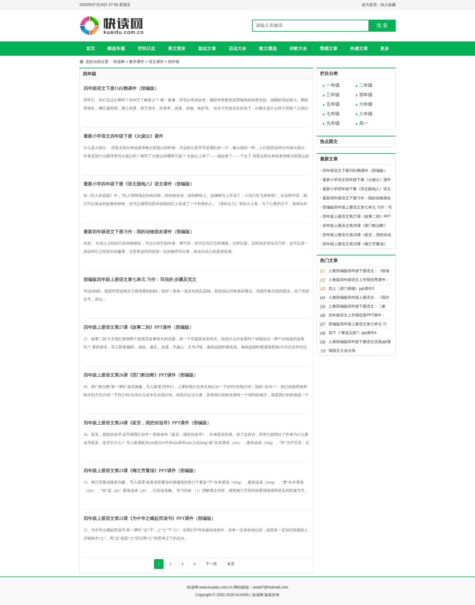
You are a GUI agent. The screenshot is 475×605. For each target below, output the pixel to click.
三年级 (333, 94)
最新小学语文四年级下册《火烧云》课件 (123, 136)
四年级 (173, 61)
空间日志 (146, 48)
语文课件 (156, 61)
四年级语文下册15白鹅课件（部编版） (121, 88)
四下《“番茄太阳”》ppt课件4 (352, 333)
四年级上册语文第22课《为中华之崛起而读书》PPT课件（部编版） (149, 518)
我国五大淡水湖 (342, 350)
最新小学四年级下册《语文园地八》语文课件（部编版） (138, 184)
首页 (90, 48)
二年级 (366, 85)
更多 (384, 48)
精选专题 (116, 48)
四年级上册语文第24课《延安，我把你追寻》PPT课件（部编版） (147, 423)
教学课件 (136, 61)
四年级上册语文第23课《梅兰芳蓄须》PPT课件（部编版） (140, 470)
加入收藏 (388, 5)
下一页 (211, 564)
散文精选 (268, 48)
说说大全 (237, 48)
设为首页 (369, 5)
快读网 (119, 61)
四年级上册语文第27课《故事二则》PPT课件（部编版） (138, 327)
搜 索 (382, 25)
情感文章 (328, 48)
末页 (231, 564)
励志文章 (207, 48)
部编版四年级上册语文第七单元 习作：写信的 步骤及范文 (139, 279)
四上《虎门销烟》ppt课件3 (351, 288)
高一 (363, 123)
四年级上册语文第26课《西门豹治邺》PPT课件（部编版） (140, 375)
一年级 (333, 85)
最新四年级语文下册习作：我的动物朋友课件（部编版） (138, 231)
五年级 (333, 104)
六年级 (366, 104)
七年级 (333, 113)
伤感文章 (359, 48)
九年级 (333, 123)
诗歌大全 (298, 48)
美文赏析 (177, 48)
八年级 (366, 113)
